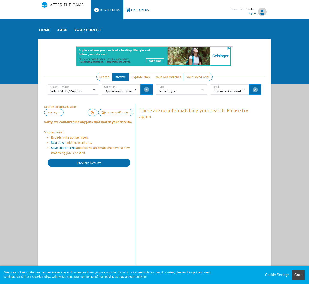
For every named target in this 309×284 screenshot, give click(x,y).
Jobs (62, 29)
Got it (298, 275)
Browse (120, 77)
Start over (58, 142)
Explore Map (141, 77)
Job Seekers (107, 9)
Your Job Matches (168, 77)
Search (104, 77)
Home (44, 29)
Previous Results (89, 163)
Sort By (52, 112)
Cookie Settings (277, 275)
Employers (138, 9)
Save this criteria (63, 147)
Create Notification (115, 112)
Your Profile (88, 29)
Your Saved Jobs (198, 77)
